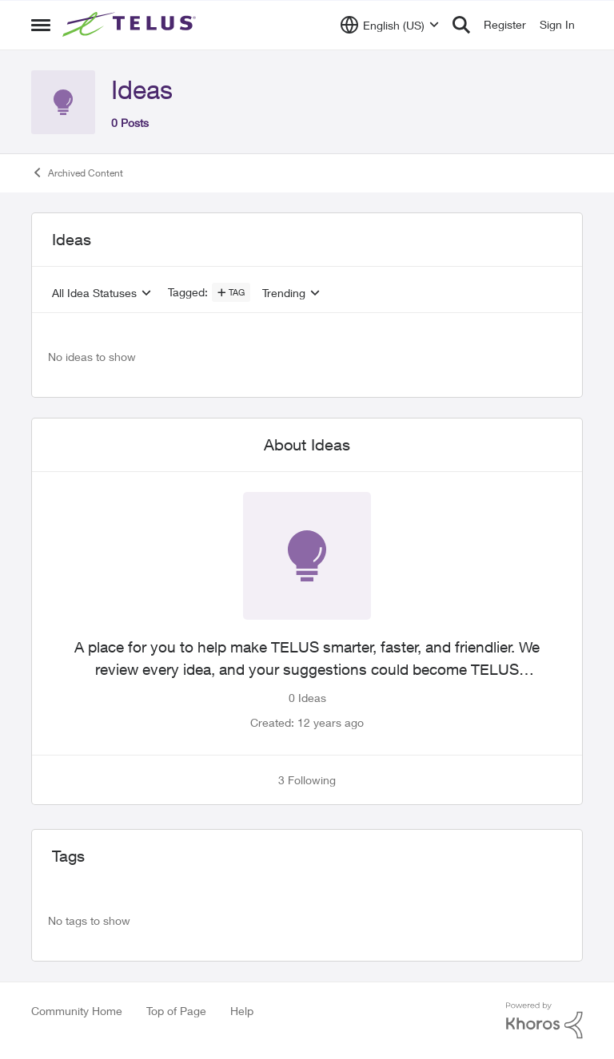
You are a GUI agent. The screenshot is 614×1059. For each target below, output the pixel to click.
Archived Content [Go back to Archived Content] (77, 172)
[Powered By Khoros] (544, 1020)
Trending (283, 293)
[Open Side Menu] (40, 25)
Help (241, 1010)
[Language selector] (389, 25)
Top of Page (176, 1010)
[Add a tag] (231, 292)
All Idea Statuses (94, 293)
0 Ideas (307, 697)
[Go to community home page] (131, 25)
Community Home (76, 1010)
